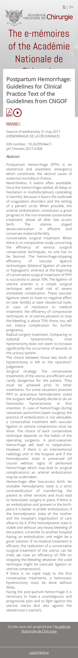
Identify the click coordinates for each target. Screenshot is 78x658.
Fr (64, 7)
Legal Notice (39, 652)
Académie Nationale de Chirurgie (46, 629)
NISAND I (13, 123)
